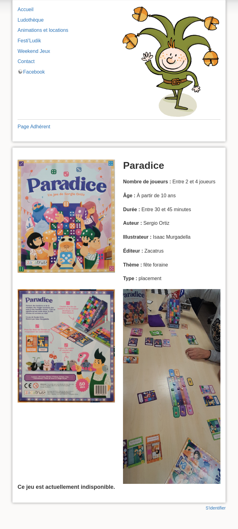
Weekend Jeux (34, 51)
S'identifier (216, 508)
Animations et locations (43, 30)
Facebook (34, 72)
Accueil (26, 9)
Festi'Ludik (29, 40)
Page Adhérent (34, 126)
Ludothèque (31, 20)
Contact (26, 61)
